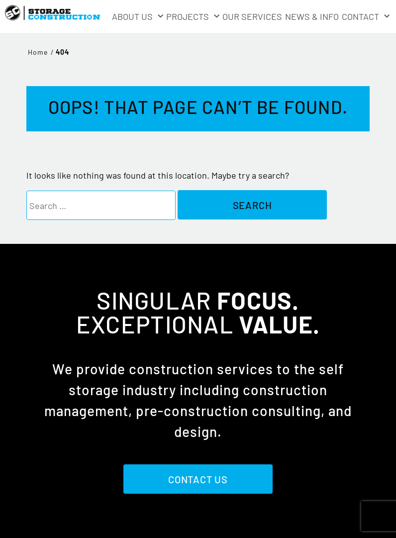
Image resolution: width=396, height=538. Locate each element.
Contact (366, 16)
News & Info (312, 16)
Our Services (252, 16)
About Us (137, 16)
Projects (192, 16)
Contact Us (198, 479)
